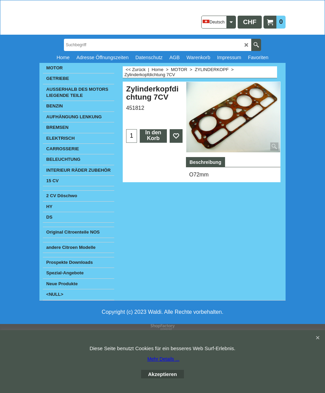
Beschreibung (205, 162)
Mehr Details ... (163, 359)
